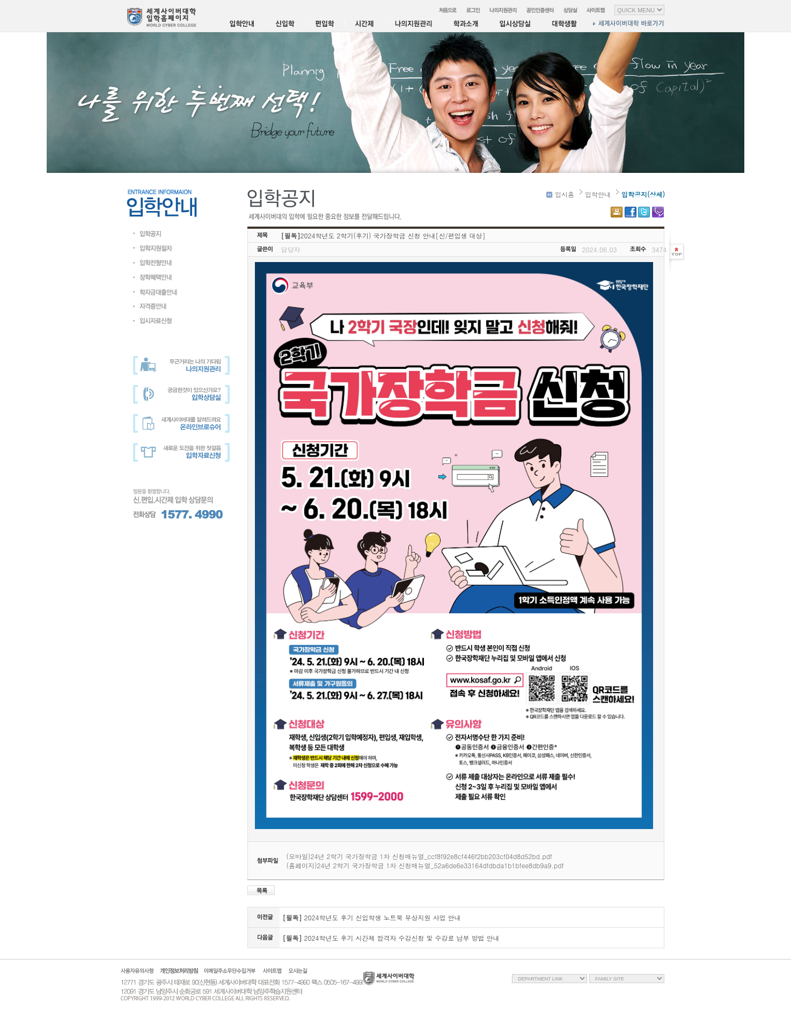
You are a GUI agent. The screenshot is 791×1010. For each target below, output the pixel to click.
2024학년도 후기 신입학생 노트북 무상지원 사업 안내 (372, 917)
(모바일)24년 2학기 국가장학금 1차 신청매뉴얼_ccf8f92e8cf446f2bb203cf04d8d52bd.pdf (420, 856)
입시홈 (560, 194)
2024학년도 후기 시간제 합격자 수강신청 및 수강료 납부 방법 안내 (391, 937)
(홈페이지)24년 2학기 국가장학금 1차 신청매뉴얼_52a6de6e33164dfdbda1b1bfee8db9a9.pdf (425, 865)
